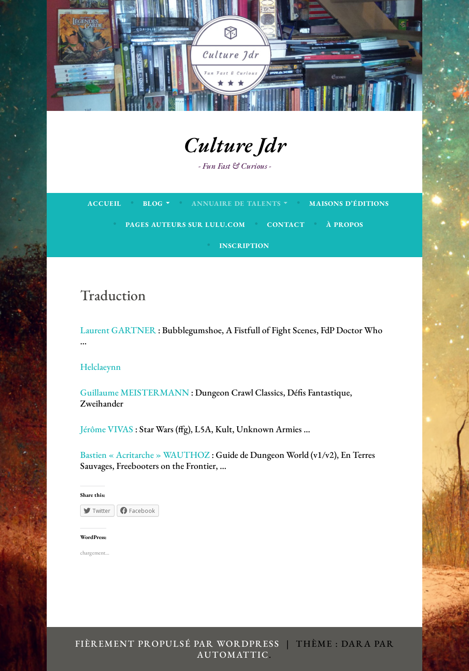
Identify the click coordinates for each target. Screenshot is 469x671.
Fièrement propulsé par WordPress (177, 643)
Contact (286, 224)
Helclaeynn (100, 367)
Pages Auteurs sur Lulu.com (185, 224)
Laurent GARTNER (118, 330)
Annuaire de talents (236, 203)
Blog (153, 203)
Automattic (233, 654)
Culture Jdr (235, 145)
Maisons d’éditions (349, 203)
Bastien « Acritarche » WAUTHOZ (146, 455)
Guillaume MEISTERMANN (134, 392)
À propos (344, 224)
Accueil (104, 203)
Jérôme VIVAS (106, 429)
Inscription (244, 245)
